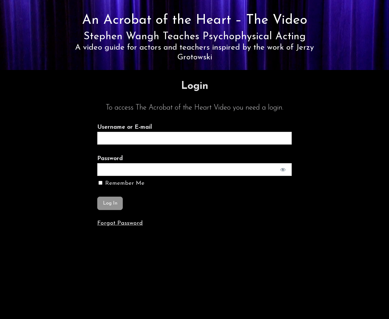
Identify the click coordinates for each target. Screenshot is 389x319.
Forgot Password (120, 223)
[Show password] (283, 169)
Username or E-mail (124, 127)
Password (110, 159)
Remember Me (121, 183)
